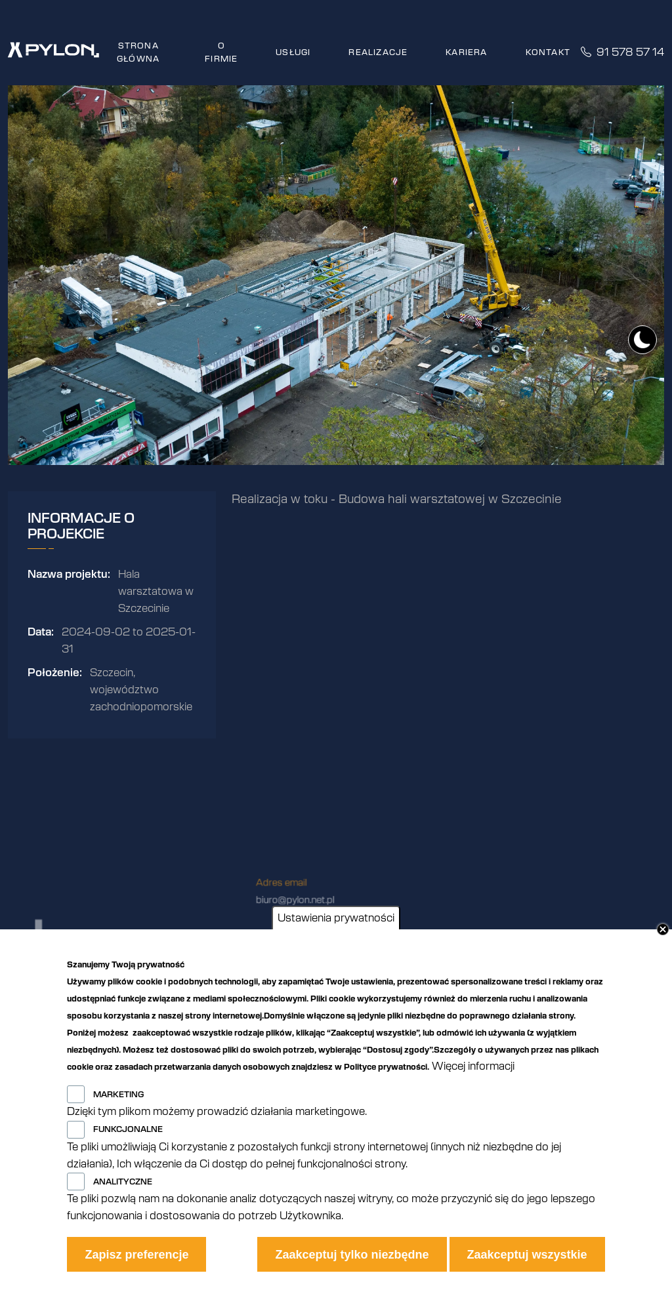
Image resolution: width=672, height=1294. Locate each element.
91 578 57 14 (622, 52)
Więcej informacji (473, 1066)
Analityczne (122, 1182)
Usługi (293, 52)
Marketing (118, 1095)
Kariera (466, 52)
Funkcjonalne (128, 1129)
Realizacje (378, 52)
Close (663, 929)
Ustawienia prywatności (336, 918)
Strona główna (138, 52)
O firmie (221, 52)
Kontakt (548, 52)
